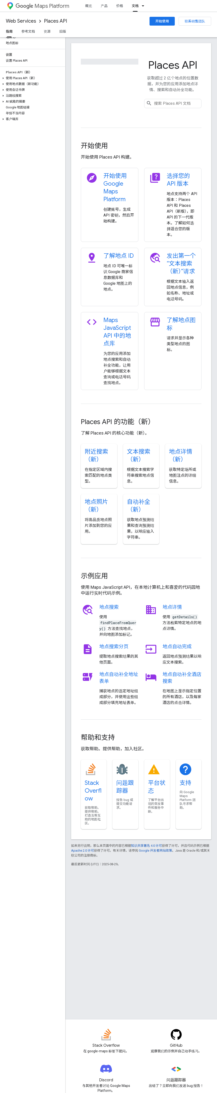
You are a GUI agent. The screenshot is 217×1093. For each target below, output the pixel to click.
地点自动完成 (177, 647)
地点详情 (172, 607)
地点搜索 (109, 607)
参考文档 (28, 31)
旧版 (62, 31)
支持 (185, 783)
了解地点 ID (118, 255)
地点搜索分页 (113, 647)
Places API (55, 21)
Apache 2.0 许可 (82, 850)
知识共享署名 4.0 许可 (146, 845)
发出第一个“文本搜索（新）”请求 (181, 263)
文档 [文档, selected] (135, 6)
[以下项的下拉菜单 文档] (144, 6)
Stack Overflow (93, 790)
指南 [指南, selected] (9, 31)
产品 (104, 6)
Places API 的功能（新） (118, 422)
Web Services (21, 21)
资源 (47, 31)
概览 (88, 6)
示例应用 (94, 576)
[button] (31, 78)
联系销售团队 (195, 21)
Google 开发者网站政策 (155, 850)
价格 (119, 6)
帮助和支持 (98, 737)
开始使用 (162, 21)
